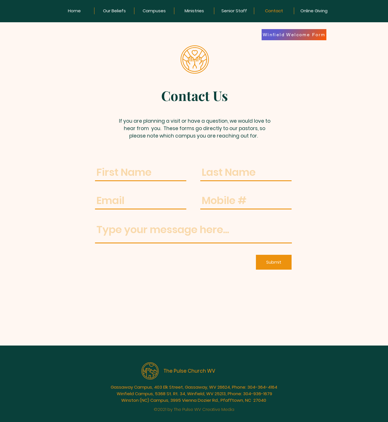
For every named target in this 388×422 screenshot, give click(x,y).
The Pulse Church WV (189, 371)
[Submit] (274, 262)
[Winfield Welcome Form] (294, 34)
